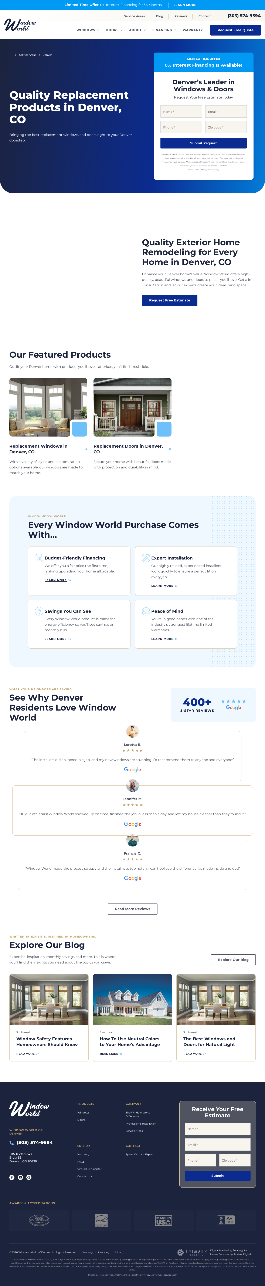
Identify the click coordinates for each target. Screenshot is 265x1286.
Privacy (122, 1248)
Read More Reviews (132, 905)
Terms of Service (162, 1270)
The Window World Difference (138, 1110)
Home (11, 54)
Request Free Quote (236, 30)
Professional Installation (141, 1119)
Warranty (193, 30)
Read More (25, 1049)
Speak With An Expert (139, 1150)
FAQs (80, 1157)
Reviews (180, 16)
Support (84, 1141)
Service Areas (134, 16)
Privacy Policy (213, 169)
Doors (112, 30)
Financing (162, 30)
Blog (159, 16)
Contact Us (84, 1171)
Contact (204, 16)
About (135, 30)
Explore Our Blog (233, 955)
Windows (86, 30)
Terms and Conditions (197, 169)
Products (85, 1099)
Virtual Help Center (89, 1164)
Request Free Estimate (169, 300)
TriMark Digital (243, 1250)
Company (134, 1099)
